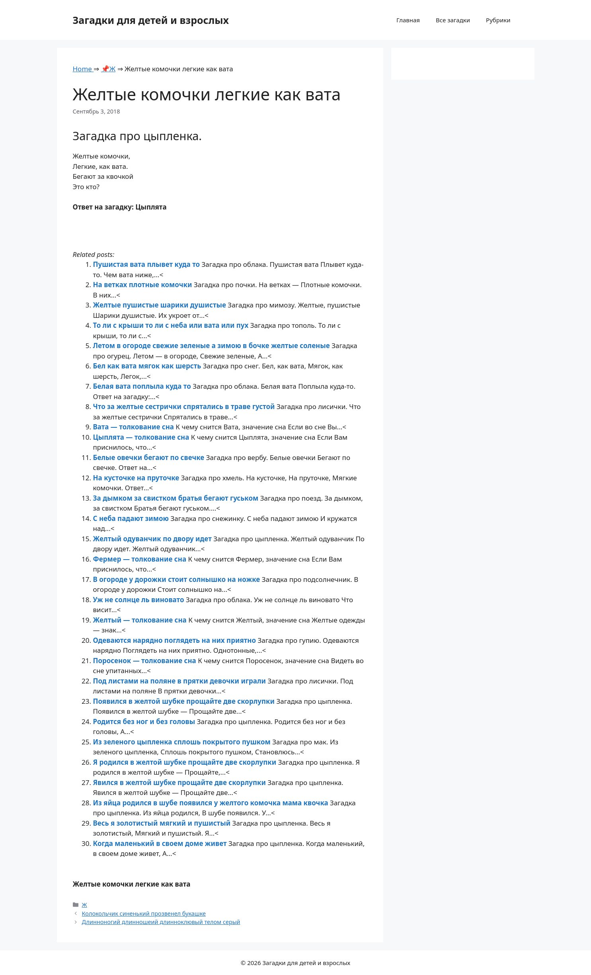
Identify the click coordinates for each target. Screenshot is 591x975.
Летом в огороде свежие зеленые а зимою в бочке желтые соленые (212, 345)
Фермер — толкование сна (140, 559)
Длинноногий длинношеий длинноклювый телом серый (161, 922)
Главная (408, 20)
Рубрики (498, 20)
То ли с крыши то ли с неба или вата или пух (171, 325)
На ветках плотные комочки (143, 284)
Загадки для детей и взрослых (151, 20)
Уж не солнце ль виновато (139, 599)
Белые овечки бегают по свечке (149, 457)
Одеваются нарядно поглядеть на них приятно (175, 640)
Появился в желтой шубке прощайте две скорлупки (185, 701)
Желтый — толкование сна (141, 620)
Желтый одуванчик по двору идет (153, 538)
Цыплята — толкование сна (142, 437)
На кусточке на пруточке (137, 477)
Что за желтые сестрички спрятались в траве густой (185, 406)
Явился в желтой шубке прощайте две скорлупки (180, 782)
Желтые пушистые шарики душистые (160, 304)
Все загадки (453, 20)
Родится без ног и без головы (145, 721)
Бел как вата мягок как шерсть (148, 365)
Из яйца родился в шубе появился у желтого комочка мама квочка (211, 802)
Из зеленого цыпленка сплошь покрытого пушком (183, 741)
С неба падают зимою (132, 518)
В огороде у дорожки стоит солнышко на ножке (177, 579)
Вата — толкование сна (134, 426)
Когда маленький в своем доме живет (160, 843)
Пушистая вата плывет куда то (147, 264)
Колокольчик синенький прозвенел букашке (144, 913)
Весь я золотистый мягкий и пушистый (162, 823)
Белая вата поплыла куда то (143, 386)
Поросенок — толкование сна (145, 660)
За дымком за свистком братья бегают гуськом (176, 498)
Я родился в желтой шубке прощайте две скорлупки (185, 762)
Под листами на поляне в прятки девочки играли (180, 680)
